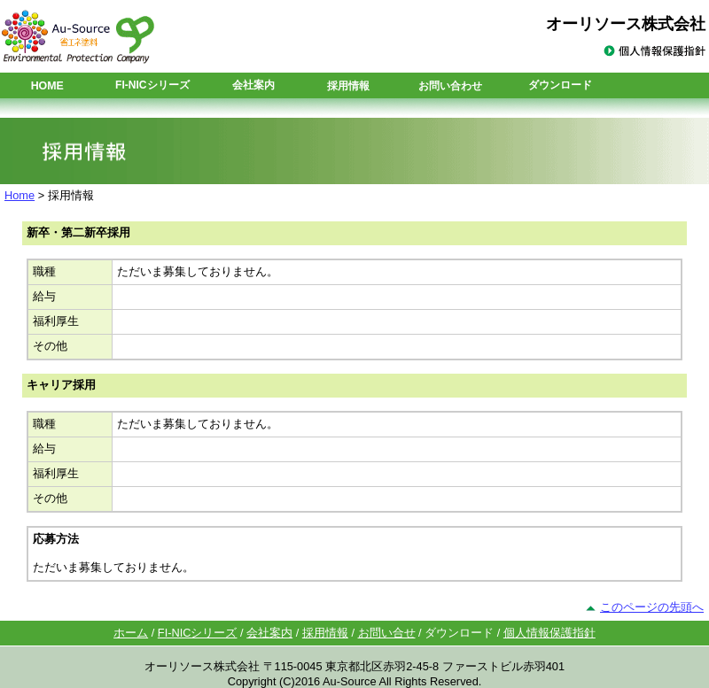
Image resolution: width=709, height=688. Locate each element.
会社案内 (269, 632)
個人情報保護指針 (549, 632)
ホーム (130, 632)
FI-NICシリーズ (198, 632)
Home (19, 195)
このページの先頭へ (652, 607)
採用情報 (348, 85)
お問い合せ (387, 632)
